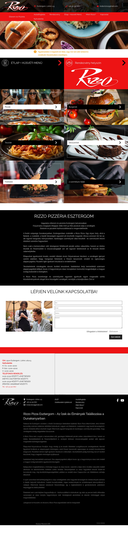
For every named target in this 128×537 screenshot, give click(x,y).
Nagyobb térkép (60, 412)
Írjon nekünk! (115, 355)
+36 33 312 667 (74, 6)
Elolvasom (113, 349)
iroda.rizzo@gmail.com (109, 6)
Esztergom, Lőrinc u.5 (46, 6)
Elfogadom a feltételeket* (97, 349)
